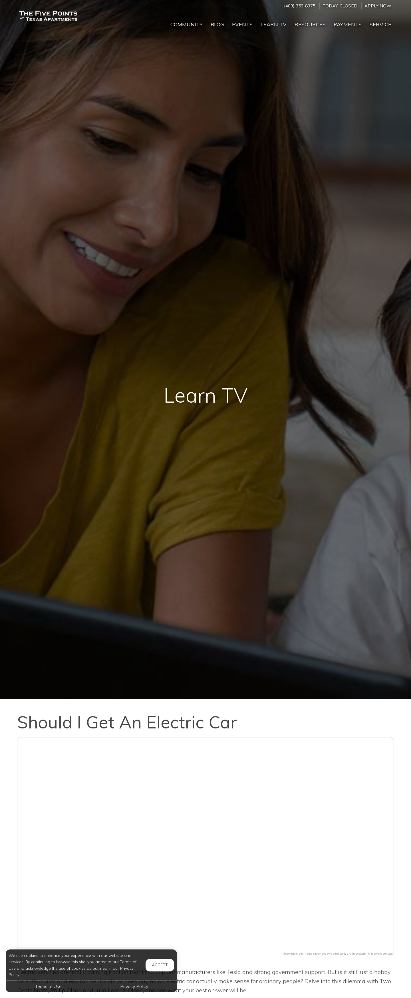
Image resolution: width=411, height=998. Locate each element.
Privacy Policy (134, 986)
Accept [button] (160, 964)
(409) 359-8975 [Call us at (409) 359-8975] (299, 6)
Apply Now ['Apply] (377, 6)
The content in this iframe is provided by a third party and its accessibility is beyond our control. (339, 953)
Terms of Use (48, 986)
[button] (205, 843)
